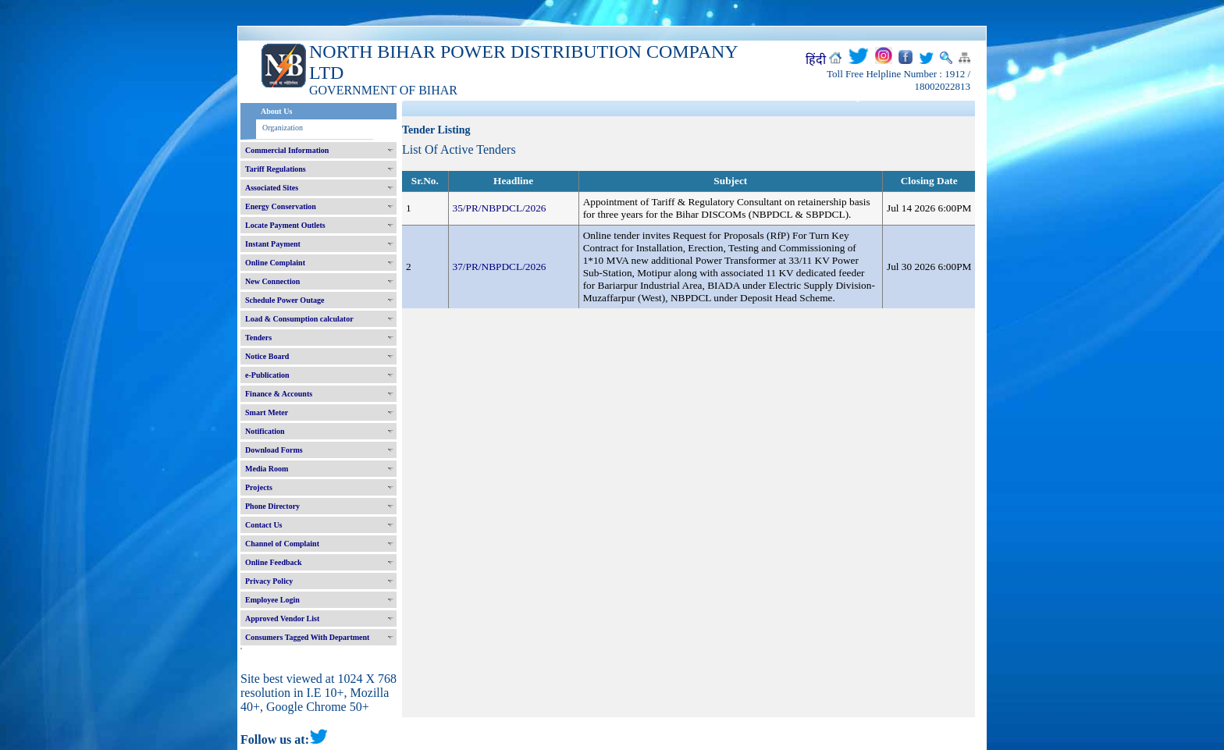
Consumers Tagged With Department (307, 637)
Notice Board (267, 356)
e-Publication (267, 375)
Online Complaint (275, 262)
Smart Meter (266, 412)
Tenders (258, 337)
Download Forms (274, 450)
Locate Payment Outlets (285, 225)
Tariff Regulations (275, 169)
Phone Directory (272, 506)
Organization (282, 127)
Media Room (266, 468)
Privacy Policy (269, 581)
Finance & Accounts (278, 393)
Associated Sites (271, 187)
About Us (276, 111)
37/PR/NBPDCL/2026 (499, 266)
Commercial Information (287, 150)
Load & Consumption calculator (299, 319)
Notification (265, 431)
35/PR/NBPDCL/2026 (499, 208)
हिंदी (816, 59)
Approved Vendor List (282, 618)
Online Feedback (273, 562)
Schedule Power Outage (284, 300)
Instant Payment (273, 244)
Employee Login (272, 599)
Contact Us (264, 525)
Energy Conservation (280, 206)
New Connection (272, 281)
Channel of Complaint (282, 543)
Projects (258, 487)
